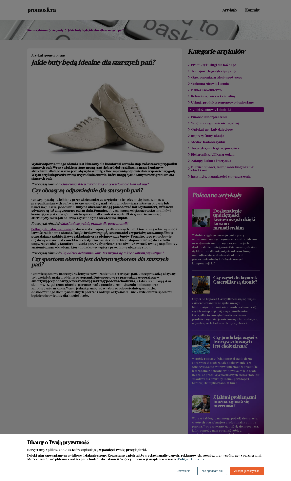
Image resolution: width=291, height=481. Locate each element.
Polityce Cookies (191, 459)
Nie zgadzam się (212, 471)
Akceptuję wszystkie (246, 471)
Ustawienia (183, 471)
